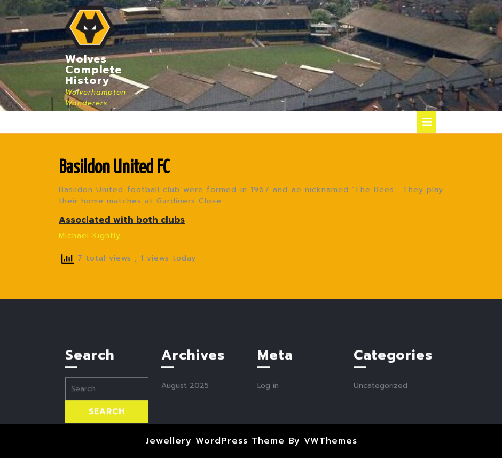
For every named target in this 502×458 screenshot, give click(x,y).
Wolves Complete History (93, 69)
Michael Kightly (90, 235)
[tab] (427, 122)
